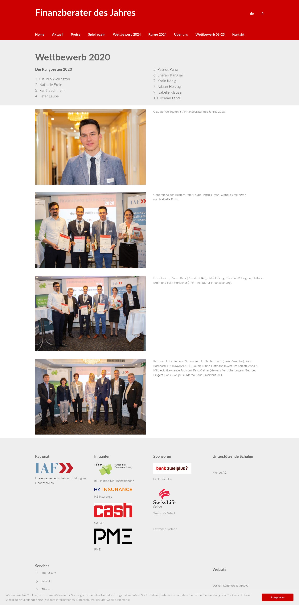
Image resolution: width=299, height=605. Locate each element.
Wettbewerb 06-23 (210, 34)
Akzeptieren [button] (278, 597)
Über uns (181, 34)
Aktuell (57, 34)
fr (262, 13)
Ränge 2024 (157, 34)
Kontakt (238, 34)
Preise (75, 34)
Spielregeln (96, 34)
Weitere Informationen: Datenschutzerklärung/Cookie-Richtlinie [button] (87, 599)
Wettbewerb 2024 (127, 34)
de (252, 13)
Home (39, 34)
